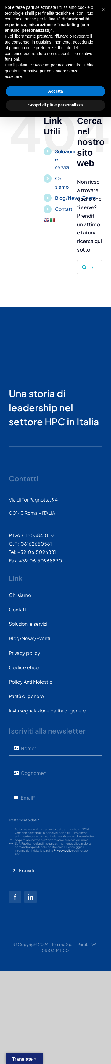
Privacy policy (63, 850)
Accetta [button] (55, 1038)
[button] (103, 956)
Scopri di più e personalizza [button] (55, 1052)
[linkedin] (30, 897)
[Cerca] (84, 267)
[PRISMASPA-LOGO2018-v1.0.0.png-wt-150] (31, 332)
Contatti (64, 209)
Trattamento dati (24, 820)
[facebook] (15, 897)
